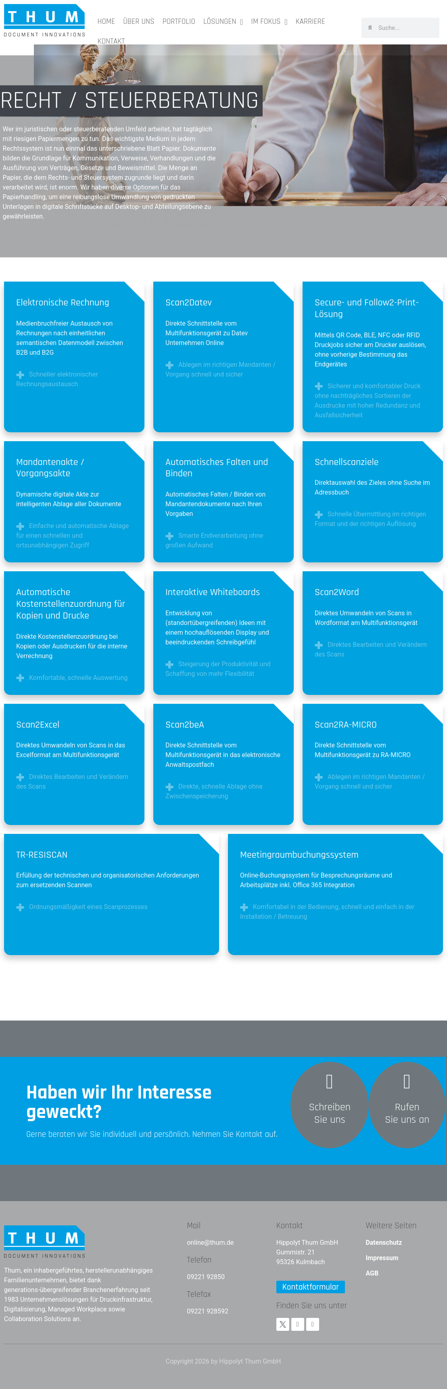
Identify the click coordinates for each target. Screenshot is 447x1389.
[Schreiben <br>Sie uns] (330, 1081)
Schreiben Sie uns (330, 1113)
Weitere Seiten (391, 1225)
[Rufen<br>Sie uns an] (407, 1081)
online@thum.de (210, 1242)
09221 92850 (206, 1277)
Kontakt (289, 1225)
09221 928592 (207, 1311)
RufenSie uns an (407, 1113)
